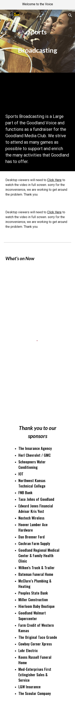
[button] (5, 15)
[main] (37, 41)
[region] (37, 5)
